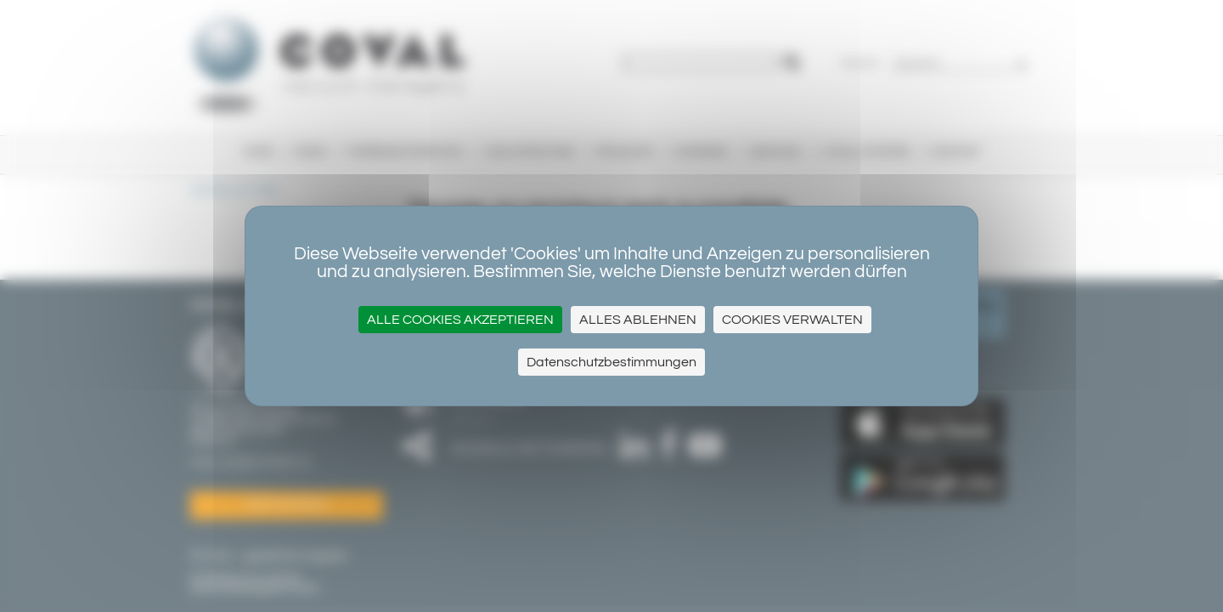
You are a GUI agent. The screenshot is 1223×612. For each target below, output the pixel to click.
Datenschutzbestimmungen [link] (611, 362)
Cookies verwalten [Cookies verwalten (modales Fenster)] (792, 319)
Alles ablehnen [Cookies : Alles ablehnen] (637, 319)
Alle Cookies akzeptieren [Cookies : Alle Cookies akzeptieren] (460, 319)
